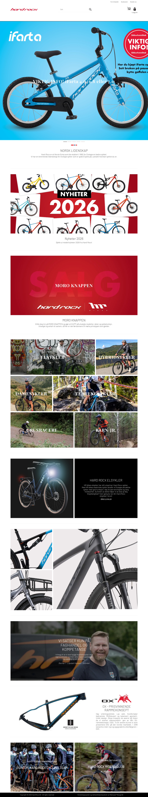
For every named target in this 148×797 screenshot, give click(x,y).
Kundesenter (124, 2)
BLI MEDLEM (106, 771)
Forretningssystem (84, 795)
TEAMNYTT (42, 772)
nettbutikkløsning (97, 795)
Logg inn (134, 12)
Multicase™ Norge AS (116, 795)
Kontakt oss (133, 2)
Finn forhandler (114, 2)
